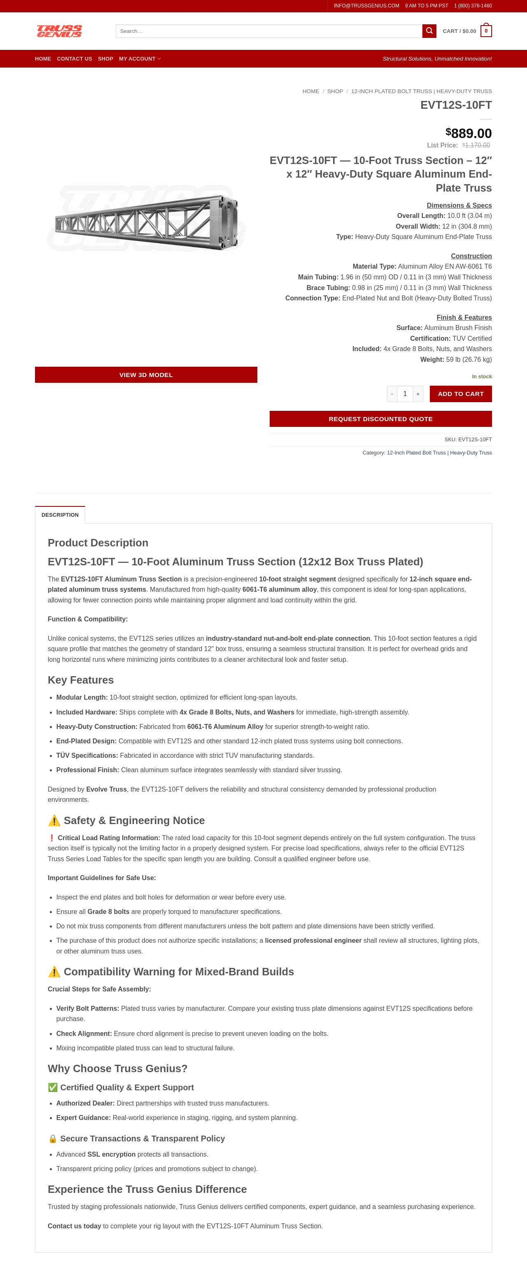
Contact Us (74, 59)
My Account (140, 59)
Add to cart (461, 393)
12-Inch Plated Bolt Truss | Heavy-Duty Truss (421, 91)
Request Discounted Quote (381, 418)
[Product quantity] (405, 394)
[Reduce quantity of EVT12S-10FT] (392, 394)
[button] (467, 31)
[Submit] (429, 31)
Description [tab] (60, 515)
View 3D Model (146, 374)
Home (43, 59)
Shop (105, 59)
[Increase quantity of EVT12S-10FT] (418, 394)
